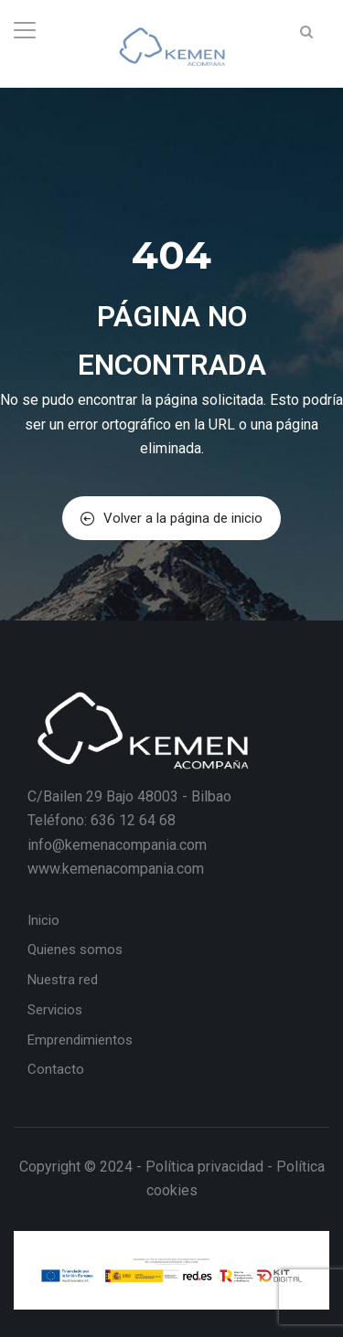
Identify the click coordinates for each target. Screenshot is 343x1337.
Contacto (55, 1069)
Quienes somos (75, 949)
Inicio (43, 920)
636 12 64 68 (133, 820)
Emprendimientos (80, 1040)
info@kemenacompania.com (117, 845)
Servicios (54, 1010)
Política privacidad (204, 1166)
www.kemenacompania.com (115, 868)
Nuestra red (62, 979)
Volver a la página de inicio (171, 518)
